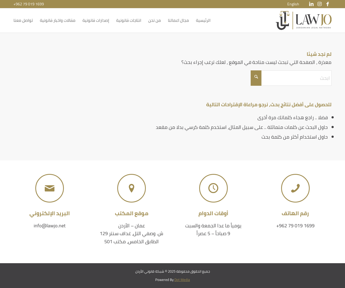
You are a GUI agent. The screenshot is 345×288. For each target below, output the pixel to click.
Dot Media (182, 279)
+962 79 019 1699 (28, 4)
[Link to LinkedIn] (311, 4)
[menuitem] (293, 4)
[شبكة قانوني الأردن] (304, 20)
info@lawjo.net (49, 225)
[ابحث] (291, 78)
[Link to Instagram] (319, 4)
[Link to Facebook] (327, 4)
